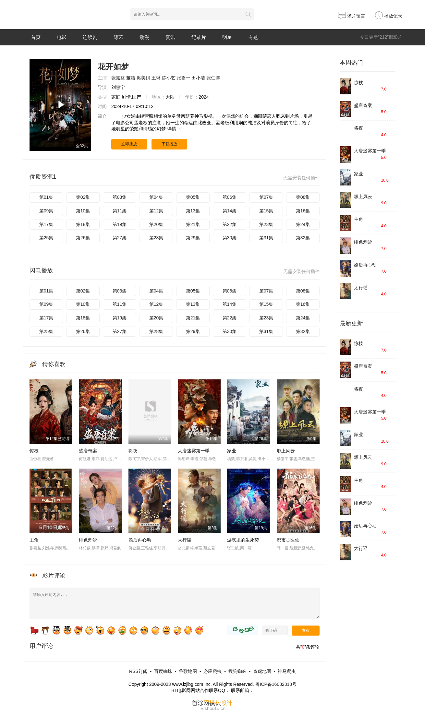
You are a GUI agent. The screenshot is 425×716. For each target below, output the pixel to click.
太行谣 (184, 540)
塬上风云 (286, 450)
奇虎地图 (262, 671)
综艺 (118, 37)
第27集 (120, 237)
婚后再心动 (139, 540)
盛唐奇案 (88, 450)
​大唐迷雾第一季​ (194, 450)
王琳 (156, 77)
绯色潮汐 (88, 540)
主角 (34, 540)
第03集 (120, 197)
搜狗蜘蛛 (237, 671)
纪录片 (198, 37)
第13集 (193, 210)
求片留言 (351, 15)
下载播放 (169, 144)
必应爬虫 (212, 671)
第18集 (83, 224)
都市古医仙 (288, 540)
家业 (231, 450)
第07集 (266, 197)
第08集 (303, 197)
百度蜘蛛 (163, 671)
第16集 (303, 210)
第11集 (120, 210)
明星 (227, 37)
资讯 (170, 37)
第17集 (46, 224)
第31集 (266, 237)
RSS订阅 (138, 671)
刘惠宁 (118, 87)
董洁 (130, 77)
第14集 (230, 210)
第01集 (46, 197)
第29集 (193, 237)
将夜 (133, 450)
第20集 (156, 224)
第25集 (46, 237)
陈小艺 (169, 77)
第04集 (156, 197)
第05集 (193, 197)
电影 (62, 37)
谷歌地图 (188, 671)
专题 (253, 37)
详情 (175, 128)
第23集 (266, 224)
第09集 (46, 210)
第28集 (156, 237)
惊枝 (34, 450)
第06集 (230, 197)
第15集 (266, 210)
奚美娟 (143, 77)
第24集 (303, 224)
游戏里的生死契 (243, 540)
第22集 (230, 224)
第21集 (193, 224)
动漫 (144, 37)
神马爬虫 (287, 671)
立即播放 (129, 144)
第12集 (156, 210)
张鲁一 (183, 77)
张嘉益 (118, 77)
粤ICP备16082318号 (276, 684)
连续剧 (90, 37)
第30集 (230, 237)
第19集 (120, 224)
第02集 (83, 197)
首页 (36, 37)
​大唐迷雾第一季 (370, 150)
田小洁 (198, 77)
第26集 (83, 237)
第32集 (303, 237)
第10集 (83, 210)
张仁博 (213, 77)
